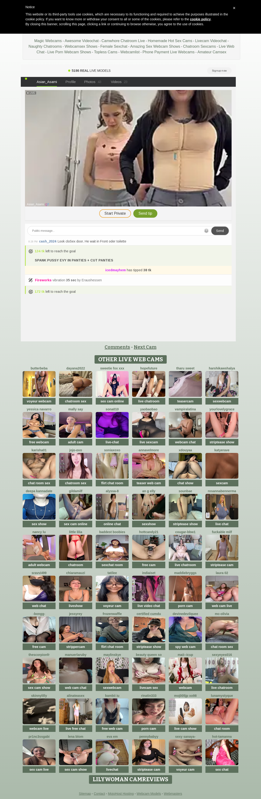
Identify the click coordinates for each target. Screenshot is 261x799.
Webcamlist (130, 52)
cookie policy (200, 19)
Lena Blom (75, 736)
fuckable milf (222, 532)
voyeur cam (112, 606)
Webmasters (173, 793)
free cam (149, 565)
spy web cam (185, 647)
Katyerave (221, 450)
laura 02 (222, 573)
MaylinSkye (112, 655)
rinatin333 (148, 696)
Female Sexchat (113, 46)
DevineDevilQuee (185, 614)
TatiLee (112, 573)
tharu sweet (185, 368)
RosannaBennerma (222, 491)
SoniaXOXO (112, 450)
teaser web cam (149, 483)
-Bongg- (39, 614)
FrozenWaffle (112, 614)
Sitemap (85, 793)
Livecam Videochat (211, 41)
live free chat (76, 728)
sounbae (185, 491)
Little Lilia (75, 532)
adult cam (75, 442)
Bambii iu (112, 696)
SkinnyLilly (39, 696)
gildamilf (75, 491)
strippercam (75, 647)
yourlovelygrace (221, 409)
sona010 (112, 409)
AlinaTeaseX (76, 696)
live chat (222, 524)
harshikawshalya (222, 368)
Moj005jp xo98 (185, 696)
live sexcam (149, 442)
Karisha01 (39, 450)
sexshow (149, 524)
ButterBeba (39, 368)
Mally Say (75, 409)
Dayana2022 (75, 368)
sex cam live (39, 769)
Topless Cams (105, 52)
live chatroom (148, 401)
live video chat (149, 606)
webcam (185, 688)
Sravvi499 (39, 573)
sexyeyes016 (222, 655)
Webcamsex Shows (81, 46)
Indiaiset (148, 573)
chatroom (75, 565)
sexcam (222, 483)
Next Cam (145, 347)
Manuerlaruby (76, 655)
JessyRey (75, 614)
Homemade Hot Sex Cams (170, 41)
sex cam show (39, 688)
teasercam (185, 401)
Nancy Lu (39, 532)
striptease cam (222, 565)
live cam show (185, 728)
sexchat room (112, 565)
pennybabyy (148, 736)
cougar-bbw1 (185, 532)
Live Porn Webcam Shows (69, 52)
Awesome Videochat (82, 41)
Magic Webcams (48, 41)
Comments (117, 347)
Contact (99, 793)
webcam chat (185, 442)
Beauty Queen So (149, 655)
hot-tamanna (222, 736)
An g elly (148, 491)
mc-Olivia (222, 614)
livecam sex (149, 688)
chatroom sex (75, 401)
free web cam (112, 728)
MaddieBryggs (185, 573)
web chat (39, 606)
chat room (222, 728)
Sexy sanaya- (185, 736)
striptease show (222, 442)
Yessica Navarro (39, 409)
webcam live (39, 728)
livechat (112, 769)
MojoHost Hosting (121, 793)
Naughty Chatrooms (45, 46)
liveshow (75, 606)
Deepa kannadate (39, 491)
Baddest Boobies (112, 532)
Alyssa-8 (112, 491)
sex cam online (112, 401)
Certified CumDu (149, 614)
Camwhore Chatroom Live (123, 41)
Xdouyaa (185, 450)
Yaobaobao (148, 409)
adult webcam (39, 565)
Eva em (112, 736)
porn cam (185, 606)
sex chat (222, 769)
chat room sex (39, 483)
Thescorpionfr (38, 655)
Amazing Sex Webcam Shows (155, 46)
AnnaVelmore (149, 450)
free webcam (39, 442)
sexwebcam (222, 401)
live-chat (112, 442)
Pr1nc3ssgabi (38, 736)
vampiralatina (185, 409)
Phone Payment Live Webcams (168, 52)
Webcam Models (149, 793)
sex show (39, 524)
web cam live (222, 606)
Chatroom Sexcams (199, 46)
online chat (112, 524)
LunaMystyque (222, 696)
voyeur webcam (39, 401)
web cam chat (75, 688)
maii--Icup (185, 655)
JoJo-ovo (75, 450)
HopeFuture (148, 368)
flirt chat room (112, 483)
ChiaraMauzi (75, 573)
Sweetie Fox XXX (112, 368)
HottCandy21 (148, 532)
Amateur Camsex (212, 52)
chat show (185, 483)
